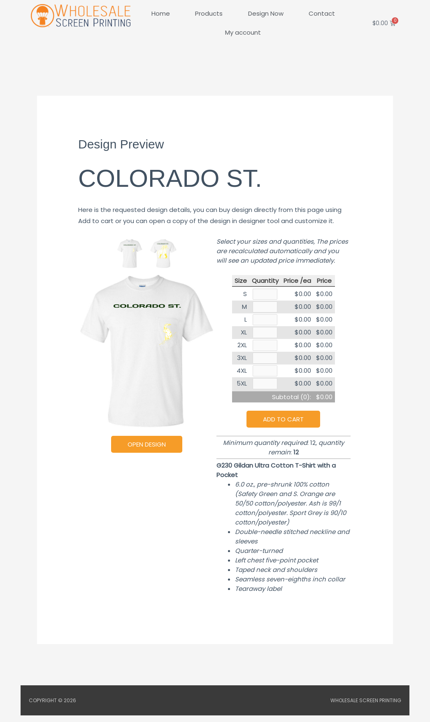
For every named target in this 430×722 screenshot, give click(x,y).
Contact (322, 13)
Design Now (266, 13)
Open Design (147, 444)
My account (243, 32)
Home (160, 13)
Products (209, 13)
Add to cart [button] (283, 425)
